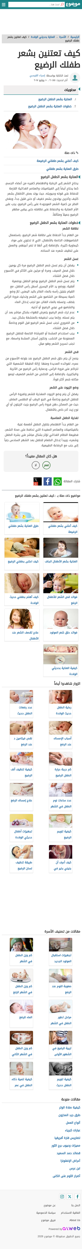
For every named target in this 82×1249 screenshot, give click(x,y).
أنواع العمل (73, 1123)
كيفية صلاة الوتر (69, 1107)
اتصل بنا (75, 1205)
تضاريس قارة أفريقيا (67, 1138)
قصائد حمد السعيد (68, 1153)
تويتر (38, 481)
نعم (46, 465)
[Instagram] (62, 1197)
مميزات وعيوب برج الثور (66, 1145)
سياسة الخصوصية (46, 1212)
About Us (74, 1220)
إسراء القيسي (37, 75)
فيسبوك (48, 481)
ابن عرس (74, 1168)
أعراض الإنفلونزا (70, 1161)
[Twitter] (70, 1197)
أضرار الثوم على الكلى (66, 1176)
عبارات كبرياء (72, 1130)
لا (36, 465)
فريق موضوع (48, 1220)
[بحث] (62, 4)
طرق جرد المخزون (69, 1115)
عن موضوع (50, 1205)
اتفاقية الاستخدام (70, 1212)
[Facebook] (77, 1197)
